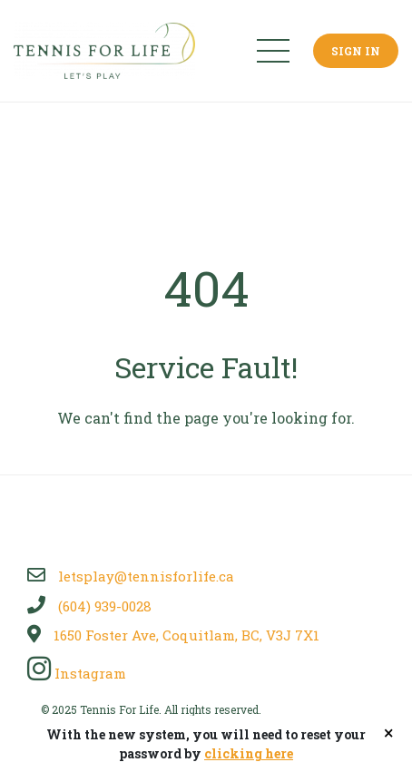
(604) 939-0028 (89, 606)
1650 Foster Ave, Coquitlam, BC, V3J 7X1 (173, 635)
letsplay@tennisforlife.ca (130, 576)
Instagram (76, 673)
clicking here (248, 753)
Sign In (355, 51)
